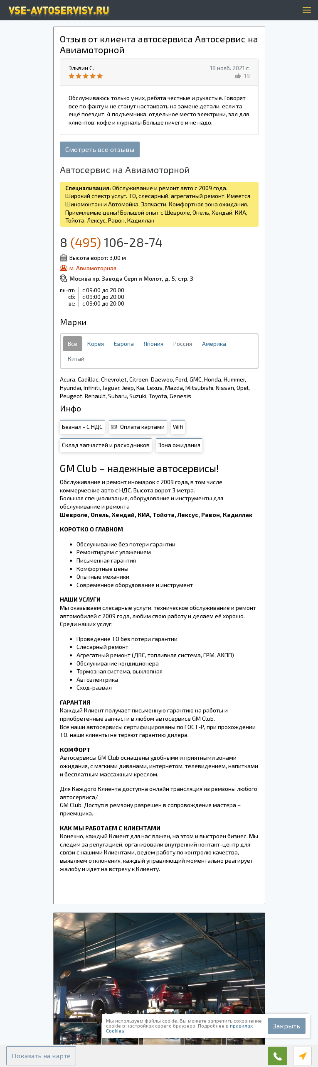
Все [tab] (72, 343)
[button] (41, 1055)
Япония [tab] (153, 343)
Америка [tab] (214, 343)
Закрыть (286, 1026)
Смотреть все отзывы (99, 149)
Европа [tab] (124, 343)
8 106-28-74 (111, 242)
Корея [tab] (95, 343)
